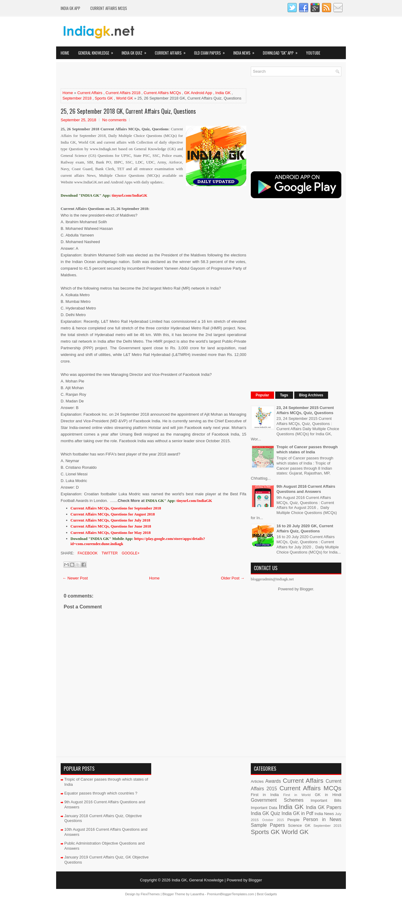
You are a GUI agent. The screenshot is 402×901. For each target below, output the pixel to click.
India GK (223, 92)
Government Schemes (277, 800)
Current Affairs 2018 (123, 92)
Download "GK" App (282, 51)
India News (245, 51)
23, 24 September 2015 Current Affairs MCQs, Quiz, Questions (305, 410)
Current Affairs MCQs (108, 8)
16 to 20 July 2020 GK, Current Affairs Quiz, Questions (304, 528)
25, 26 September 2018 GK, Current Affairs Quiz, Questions (128, 111)
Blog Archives (311, 395)
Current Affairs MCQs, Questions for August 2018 (113, 514)
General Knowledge (97, 51)
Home (65, 53)
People (293, 819)
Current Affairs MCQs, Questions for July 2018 (110, 520)
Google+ (130, 553)
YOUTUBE (313, 53)
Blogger (306, 589)
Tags (284, 395)
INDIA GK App (70, 8)
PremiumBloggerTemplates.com (230, 894)
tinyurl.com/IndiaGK (194, 500)
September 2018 (76, 98)
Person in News (322, 819)
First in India (265, 794)
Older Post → (232, 578)
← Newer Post (75, 578)
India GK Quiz (136, 51)
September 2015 (327, 825)
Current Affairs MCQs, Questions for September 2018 (116, 508)
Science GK (299, 825)
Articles (257, 781)
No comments (114, 120)
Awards (273, 781)
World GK (124, 98)
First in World (297, 795)
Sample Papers (268, 825)
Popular (262, 395)
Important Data (264, 807)
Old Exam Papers (211, 51)
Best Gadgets (267, 894)
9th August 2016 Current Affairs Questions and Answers (305, 489)
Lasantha (197, 894)
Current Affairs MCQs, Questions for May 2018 (111, 532)
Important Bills (326, 800)
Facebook (87, 553)
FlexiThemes (150, 894)
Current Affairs (172, 51)
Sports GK (104, 98)
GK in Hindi (328, 794)
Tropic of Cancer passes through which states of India (307, 449)
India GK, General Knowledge (198, 880)
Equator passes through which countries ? (100, 793)
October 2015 (273, 820)
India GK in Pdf (297, 813)
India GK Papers (323, 807)
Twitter (109, 553)
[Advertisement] (131, 76)
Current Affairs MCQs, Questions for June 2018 (111, 526)
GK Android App (198, 92)
